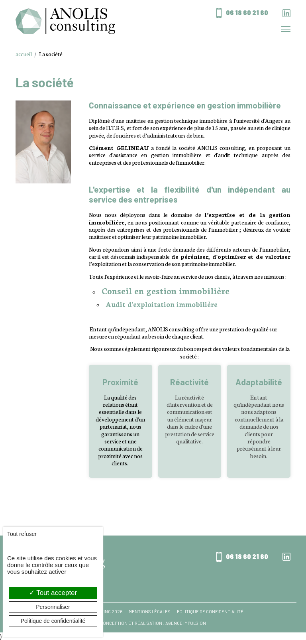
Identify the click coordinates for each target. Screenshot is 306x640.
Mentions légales (150, 611)
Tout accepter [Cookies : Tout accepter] (53, 593)
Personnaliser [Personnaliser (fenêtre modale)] (53, 607)
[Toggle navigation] (285, 29)
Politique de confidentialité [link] (53, 621)
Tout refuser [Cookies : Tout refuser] (22, 534)
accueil (24, 54)
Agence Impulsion (185, 623)
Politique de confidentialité (210, 611)
